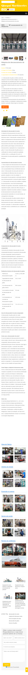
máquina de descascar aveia (15, 616)
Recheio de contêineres (8, 541)
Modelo (3, 68)
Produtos (7, 17)
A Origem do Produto (6, 70)
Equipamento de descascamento (9, 19)
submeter (6, 665)
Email (5, 107)
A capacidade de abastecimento (9, 75)
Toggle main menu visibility (26, 13)
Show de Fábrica (6, 444)
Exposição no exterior (7, 492)
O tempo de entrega (6, 72)
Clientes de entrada (7, 467)
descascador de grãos (14, 621)
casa (2, 17)
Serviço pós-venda (7, 516)
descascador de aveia (14, 614)
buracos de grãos (13, 623)
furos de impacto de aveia (15, 618)
